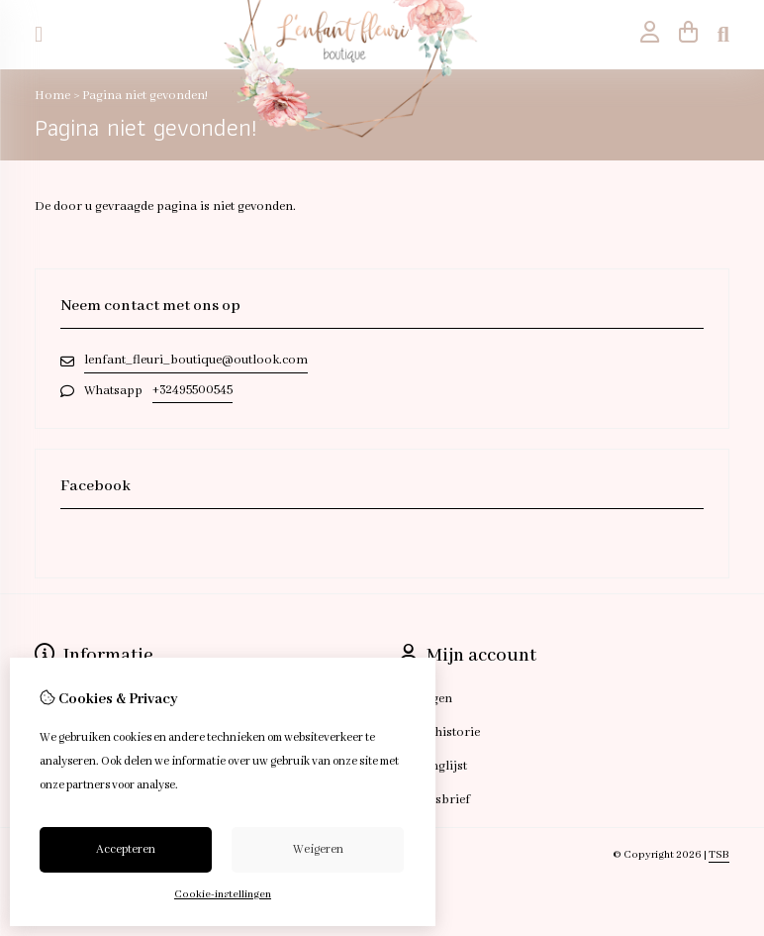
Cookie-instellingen (222, 894)
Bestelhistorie (440, 732)
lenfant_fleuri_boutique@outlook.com (196, 360)
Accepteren (125, 849)
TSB (719, 855)
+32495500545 (192, 389)
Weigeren (318, 849)
